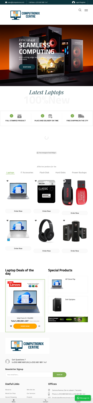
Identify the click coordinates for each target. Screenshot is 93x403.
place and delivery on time (46, 120)
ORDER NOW (25, 326)
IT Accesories (27, 172)
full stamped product (16, 120)
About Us (8, 389)
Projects (29, 397)
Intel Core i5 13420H (25, 318)
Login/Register (79, 2)
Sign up (59, 374)
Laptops (10, 172)
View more (45, 67)
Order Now (18, 211)
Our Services (31, 393)
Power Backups (79, 172)
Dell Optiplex (70, 299)
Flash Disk (44, 172)
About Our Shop (10, 393)
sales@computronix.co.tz (14, 2)
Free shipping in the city (77, 120)
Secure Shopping (11, 397)
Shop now (30, 67)
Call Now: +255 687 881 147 (38, 2)
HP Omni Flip (70, 279)
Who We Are (31, 389)
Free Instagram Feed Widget (46, 153)
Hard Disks (60, 172)
